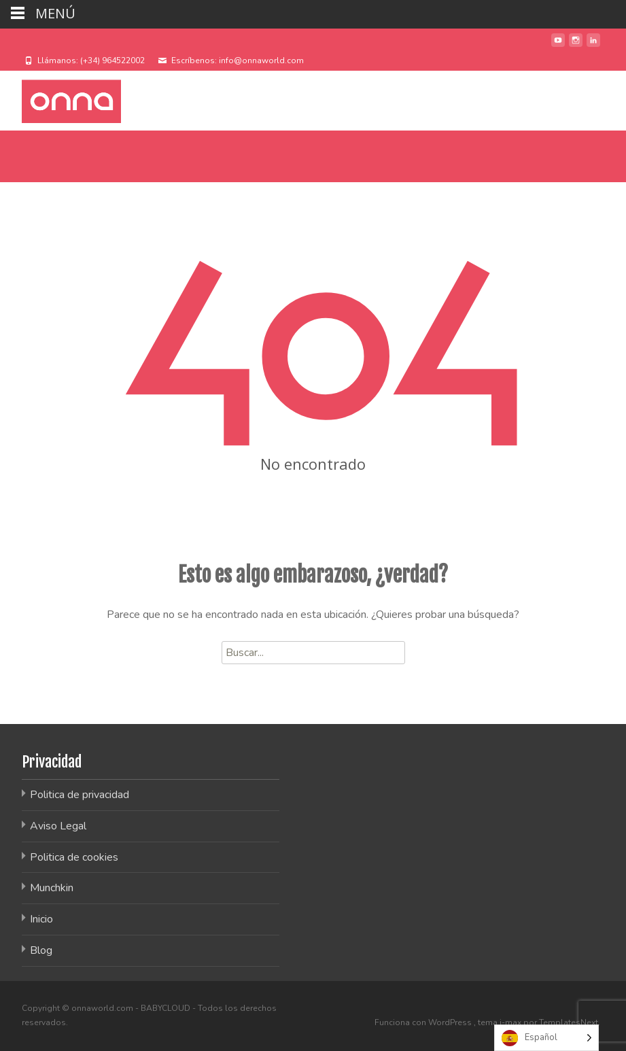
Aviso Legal (58, 826)
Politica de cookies (74, 857)
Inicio (41, 919)
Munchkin (51, 887)
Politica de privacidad (79, 794)
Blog (41, 950)
